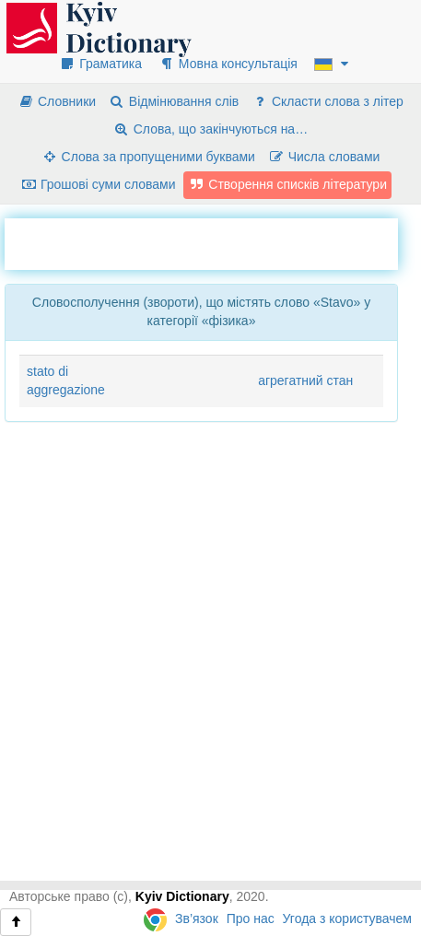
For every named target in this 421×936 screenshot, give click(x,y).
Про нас (251, 918)
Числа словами (324, 156)
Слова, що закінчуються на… (210, 129)
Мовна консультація (228, 63)
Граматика (100, 63)
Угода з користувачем (347, 918)
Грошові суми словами (98, 184)
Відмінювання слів (174, 101)
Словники (57, 101)
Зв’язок (196, 918)
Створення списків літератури (287, 184)
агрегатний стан (305, 380)
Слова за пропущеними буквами (148, 156)
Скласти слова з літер (327, 101)
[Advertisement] (213, 241)
